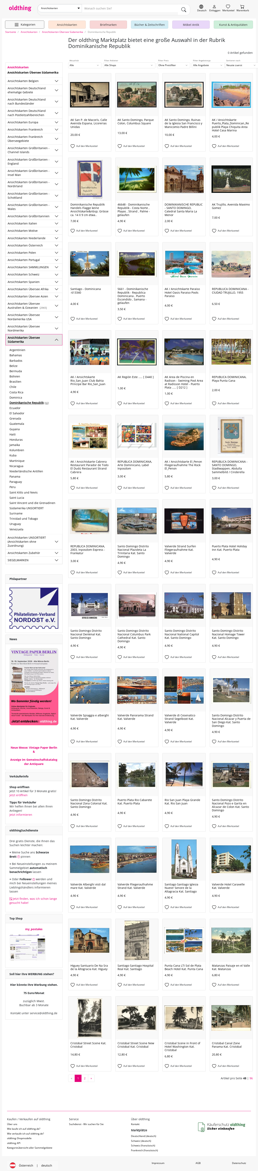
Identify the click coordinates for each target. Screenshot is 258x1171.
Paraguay (15, 479)
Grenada (15, 416)
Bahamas (15, 352)
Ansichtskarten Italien (22, 220)
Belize (13, 363)
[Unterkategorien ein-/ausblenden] (56, 78)
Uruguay (15, 521)
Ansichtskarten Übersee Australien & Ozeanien (27, 303)
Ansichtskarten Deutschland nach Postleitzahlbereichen (27, 110)
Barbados (15, 358)
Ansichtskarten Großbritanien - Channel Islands (29, 147)
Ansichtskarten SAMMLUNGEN (28, 264)
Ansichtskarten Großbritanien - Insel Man (29, 170)
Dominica (15, 395)
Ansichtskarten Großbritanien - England (29, 159)
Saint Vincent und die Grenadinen (32, 500)
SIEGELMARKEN (18, 557)
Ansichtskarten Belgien (23, 78)
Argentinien (17, 347)
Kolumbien (16, 447)
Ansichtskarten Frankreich (25, 127)
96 (251, 1075)
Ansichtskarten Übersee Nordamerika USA (24, 314)
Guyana (14, 426)
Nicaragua (16, 463)
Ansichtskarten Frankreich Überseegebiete (25, 136)
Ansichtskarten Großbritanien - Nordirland (29, 181)
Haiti (12, 431)
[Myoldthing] (214, 8)
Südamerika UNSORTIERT (26, 505)
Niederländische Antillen (26, 468)
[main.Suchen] (184, 8)
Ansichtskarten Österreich (25, 242)
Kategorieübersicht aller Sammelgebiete (29, 1145)
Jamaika (14, 442)
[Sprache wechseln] (201, 8)
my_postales (33, 926)
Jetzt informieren (20, 812)
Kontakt (135, 1121)
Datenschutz (239, 1160)
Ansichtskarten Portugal (24, 257)
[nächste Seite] (91, 1075)
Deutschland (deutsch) (143, 1133)
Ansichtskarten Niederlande (26, 235)
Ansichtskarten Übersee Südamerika (24, 337)
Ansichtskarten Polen (22, 250)
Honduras (16, 437)
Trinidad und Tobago (23, 516)
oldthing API (13, 1140)
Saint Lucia (16, 495)
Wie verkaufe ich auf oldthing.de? (25, 1131)
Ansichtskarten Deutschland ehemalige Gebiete (27, 87)
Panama (14, 474)
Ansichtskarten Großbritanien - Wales (29, 204)
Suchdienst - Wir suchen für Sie (86, 1121)
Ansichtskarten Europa (23, 119)
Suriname (16, 510)
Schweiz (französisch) (143, 1142)
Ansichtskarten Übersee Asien (28, 293)
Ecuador (15, 405)
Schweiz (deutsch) (141, 1138)
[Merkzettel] (228, 8)
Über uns (12, 1121)
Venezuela (16, 526)
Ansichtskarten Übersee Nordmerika (24, 325)
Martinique (17, 458)
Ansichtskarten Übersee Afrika (28, 286)
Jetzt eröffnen (18, 792)
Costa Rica (16, 389)
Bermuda (15, 368)
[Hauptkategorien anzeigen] (24, 22)
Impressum (158, 1160)
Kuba (13, 452)
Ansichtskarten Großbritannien (29, 213)
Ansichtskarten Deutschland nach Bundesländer (27, 99)
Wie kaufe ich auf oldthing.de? (23, 1126)
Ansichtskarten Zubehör (24, 550)
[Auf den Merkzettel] (89, 143)
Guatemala (16, 421)
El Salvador (16, 410)
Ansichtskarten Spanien (24, 279)
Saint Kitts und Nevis (23, 489)
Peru (12, 484)
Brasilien (15, 379)
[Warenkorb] (242, 8)
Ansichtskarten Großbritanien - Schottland (29, 192)
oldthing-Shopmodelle (19, 1135)
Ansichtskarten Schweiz (23, 271)
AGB (198, 1160)
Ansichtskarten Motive (23, 228)
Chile (12, 384)
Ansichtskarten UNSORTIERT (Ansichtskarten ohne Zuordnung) (27, 539)
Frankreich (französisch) (144, 1147)
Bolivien (14, 373)
